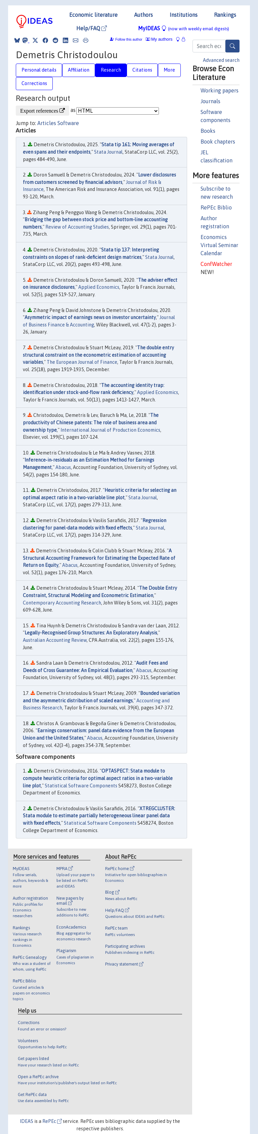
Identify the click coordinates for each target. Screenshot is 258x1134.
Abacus (63, 467)
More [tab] (169, 70)
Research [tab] (111, 70)
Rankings (225, 15)
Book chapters (218, 142)
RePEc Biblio (216, 207)
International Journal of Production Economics (110, 430)
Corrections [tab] (34, 83)
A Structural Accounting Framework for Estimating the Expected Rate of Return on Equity (99, 558)
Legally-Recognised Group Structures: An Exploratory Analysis (91, 632)
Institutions (184, 15)
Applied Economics (98, 287)
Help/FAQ (91, 28)
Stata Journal (108, 152)
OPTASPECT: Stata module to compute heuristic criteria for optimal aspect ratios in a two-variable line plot (98, 778)
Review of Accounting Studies (77, 227)
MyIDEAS (183, 28)
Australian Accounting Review (55, 640)
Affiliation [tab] (78, 70)
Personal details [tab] (39, 70)
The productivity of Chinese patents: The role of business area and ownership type (91, 422)
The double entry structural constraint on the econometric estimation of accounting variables (98, 355)
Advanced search (221, 60)
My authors (159, 39)
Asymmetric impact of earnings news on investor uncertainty (90, 317)
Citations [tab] (142, 70)
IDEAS (26, 1121)
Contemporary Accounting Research (62, 602)
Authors (143, 15)
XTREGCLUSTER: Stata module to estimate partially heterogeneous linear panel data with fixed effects (99, 816)
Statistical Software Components (81, 785)
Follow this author (128, 39)
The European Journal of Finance (82, 362)
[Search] (232, 46)
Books (208, 131)
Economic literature (93, 15)
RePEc (52, 1121)
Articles (46, 123)
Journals (210, 101)
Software (68, 123)
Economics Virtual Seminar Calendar (219, 245)
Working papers (220, 90)
